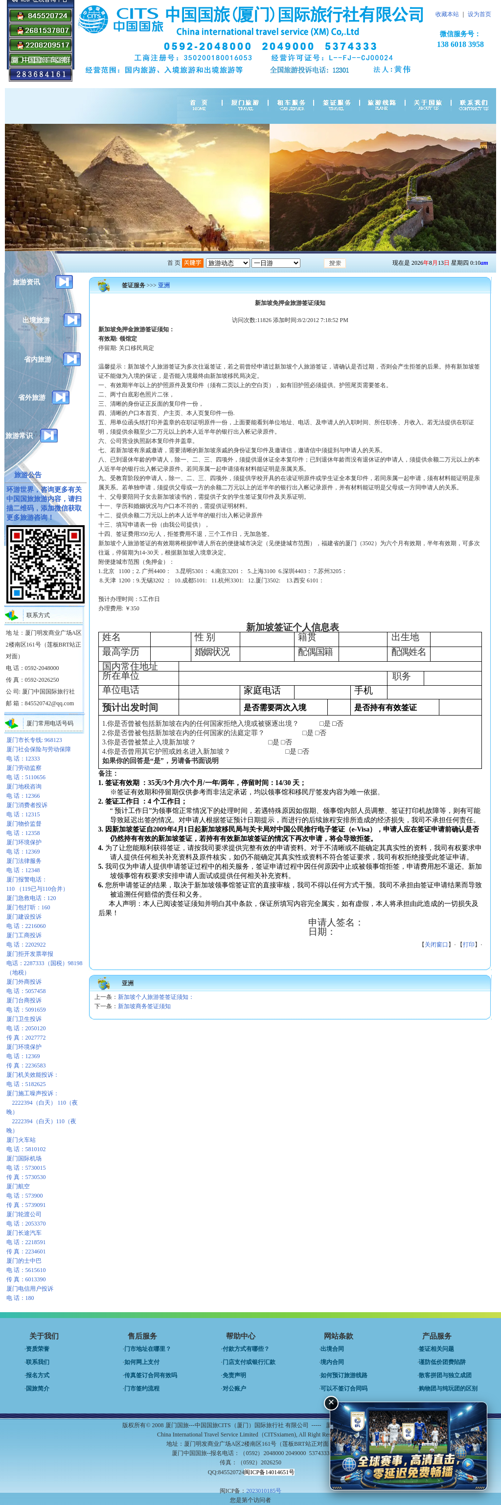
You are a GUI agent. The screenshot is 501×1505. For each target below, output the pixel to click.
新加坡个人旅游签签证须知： (156, 997)
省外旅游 (32, 397)
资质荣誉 (37, 1348)
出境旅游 (36, 320)
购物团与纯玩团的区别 (448, 1388)
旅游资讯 (26, 282)
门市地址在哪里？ (147, 1348)
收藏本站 (447, 14)
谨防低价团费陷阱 (442, 1362)
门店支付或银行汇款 (249, 1362)
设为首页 (479, 14)
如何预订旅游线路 (343, 1375)
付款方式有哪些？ (246, 1348)
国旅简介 (37, 1388)
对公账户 (234, 1388)
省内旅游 (37, 359)
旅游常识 (19, 436)
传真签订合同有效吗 (150, 1375)
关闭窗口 (436, 944)
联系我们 (37, 1362)
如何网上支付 (141, 1362)
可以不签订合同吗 (343, 1388)
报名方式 (37, 1375)
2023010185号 (263, 1490)
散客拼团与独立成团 (445, 1375)
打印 (469, 944)
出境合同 (332, 1348)
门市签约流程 (141, 1388)
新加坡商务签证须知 (144, 1006)
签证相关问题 (436, 1348)
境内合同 (332, 1362)
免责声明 (234, 1375)
